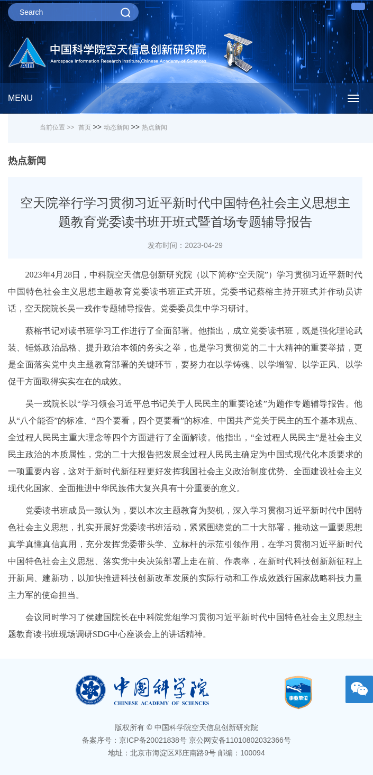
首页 (84, 127)
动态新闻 (116, 127)
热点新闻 (154, 127)
